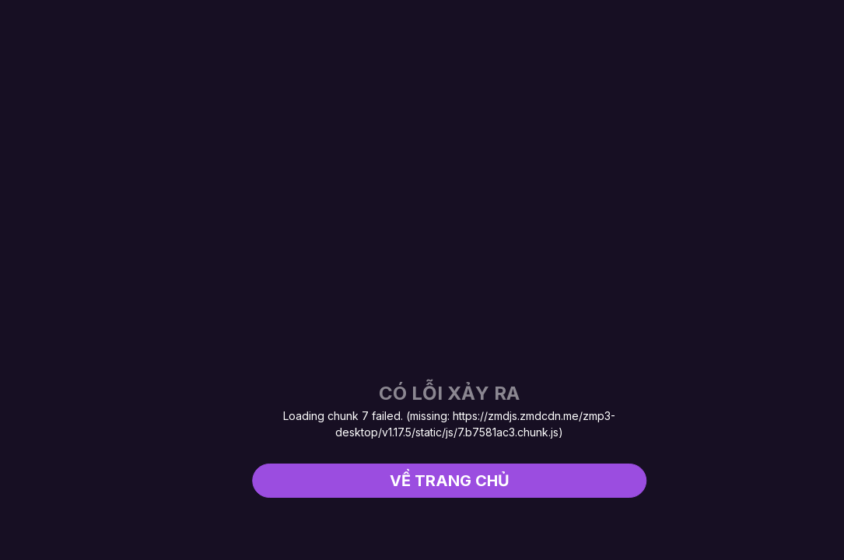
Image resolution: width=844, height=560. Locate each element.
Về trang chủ (450, 480)
